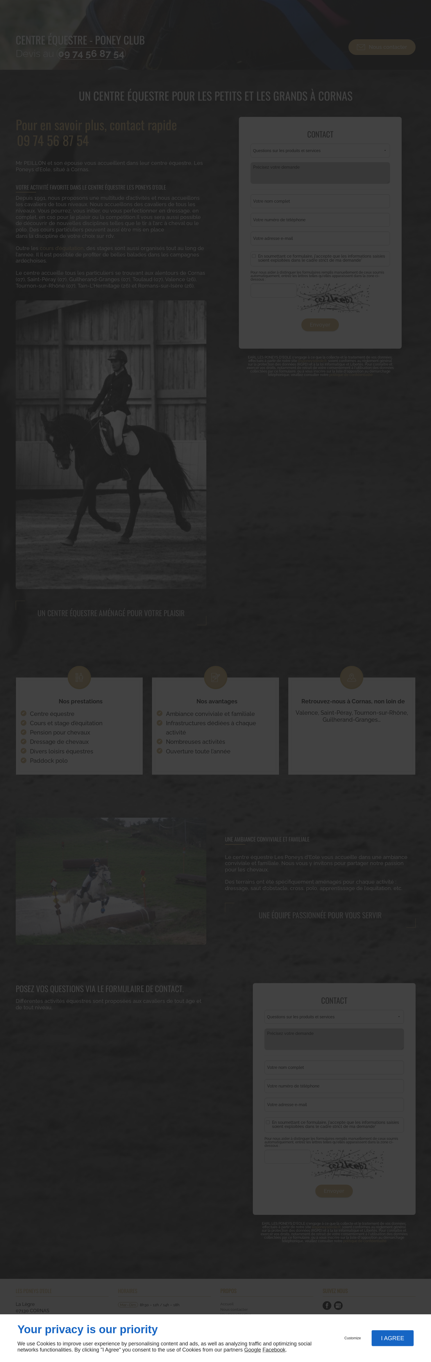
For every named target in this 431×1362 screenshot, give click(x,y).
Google (252, 1350)
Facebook (273, 1350)
